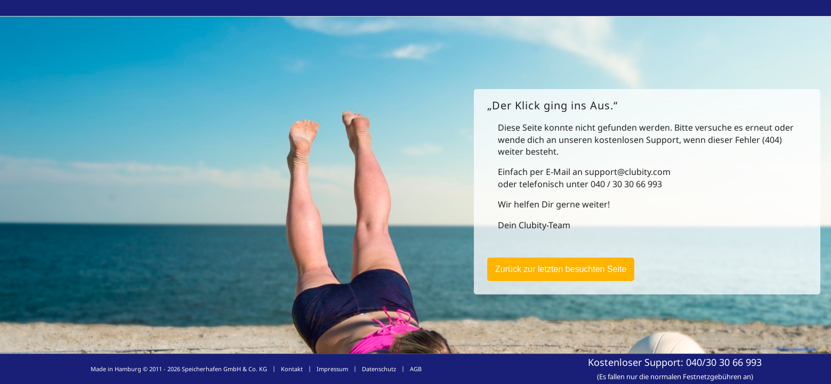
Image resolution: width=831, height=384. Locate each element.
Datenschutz (379, 369)
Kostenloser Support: (675, 368)
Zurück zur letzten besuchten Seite (560, 269)
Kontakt (292, 369)
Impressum (332, 369)
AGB (416, 369)
